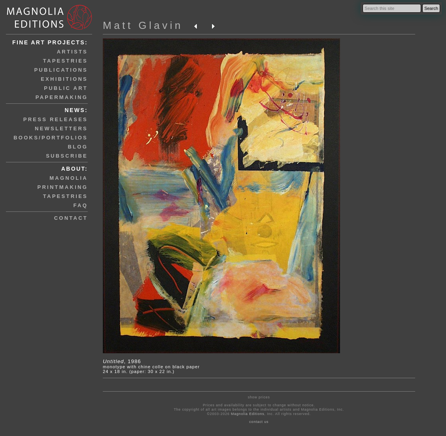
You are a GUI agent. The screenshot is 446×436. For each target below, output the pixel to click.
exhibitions (64, 79)
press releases (55, 119)
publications (61, 70)
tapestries (65, 61)
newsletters (61, 128)
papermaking (62, 97)
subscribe (67, 156)
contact (71, 218)
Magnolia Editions (247, 414)
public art (66, 88)
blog (78, 147)
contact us (258, 422)
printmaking (63, 187)
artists (72, 52)
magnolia (68, 178)
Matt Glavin (143, 25)
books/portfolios (50, 138)
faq (81, 205)
